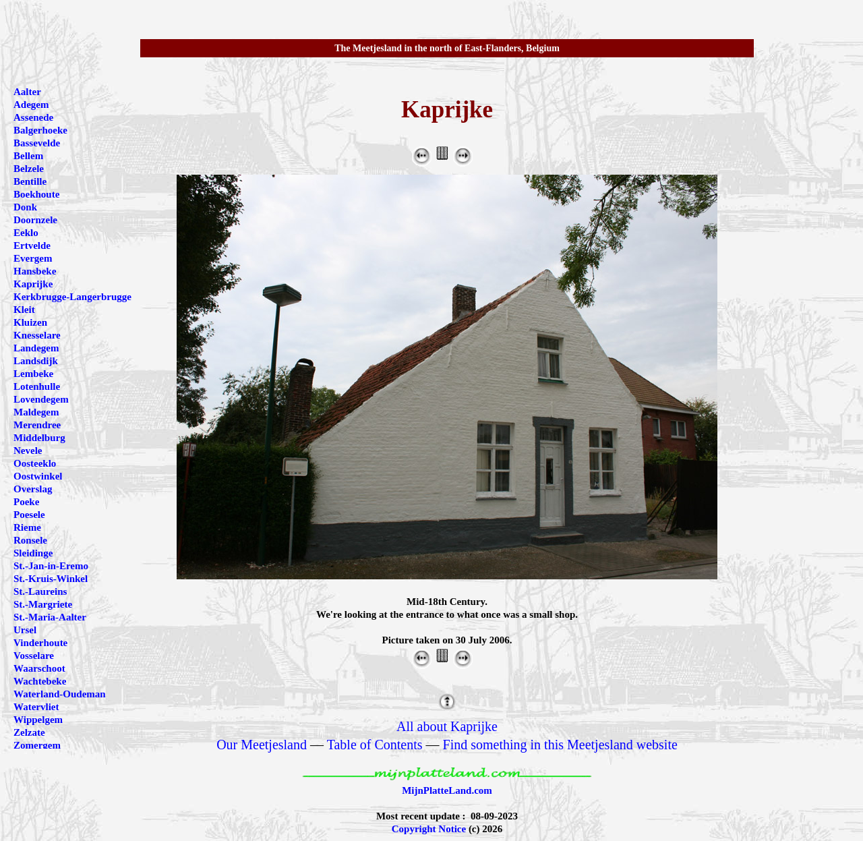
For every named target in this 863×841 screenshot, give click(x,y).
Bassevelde (36, 143)
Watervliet (36, 706)
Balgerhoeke (40, 130)
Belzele (28, 168)
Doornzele (35, 219)
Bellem (28, 155)
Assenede (33, 117)
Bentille (30, 181)
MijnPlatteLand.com (447, 790)
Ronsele (30, 540)
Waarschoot (39, 668)
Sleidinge (33, 553)
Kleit (24, 309)
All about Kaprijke (447, 726)
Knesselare (37, 335)
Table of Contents (375, 744)
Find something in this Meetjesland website (560, 744)
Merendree (37, 424)
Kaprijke (33, 284)
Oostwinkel (38, 476)
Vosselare (33, 655)
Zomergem (37, 745)
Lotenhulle (36, 386)
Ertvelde (32, 245)
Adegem (31, 104)
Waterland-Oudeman (59, 694)
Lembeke (33, 373)
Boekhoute (36, 194)
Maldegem (36, 412)
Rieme (27, 527)
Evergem (32, 258)
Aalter (27, 91)
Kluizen (30, 322)
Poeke (26, 501)
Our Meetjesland (261, 744)
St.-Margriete (42, 604)
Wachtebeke (39, 681)
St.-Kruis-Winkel (50, 578)
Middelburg (39, 437)
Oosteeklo (34, 463)
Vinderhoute (40, 642)
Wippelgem (38, 719)
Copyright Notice (429, 828)
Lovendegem (41, 399)
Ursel (24, 630)
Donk (25, 207)
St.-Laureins (40, 591)
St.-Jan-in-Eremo (50, 565)
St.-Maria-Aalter (49, 617)
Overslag (33, 489)
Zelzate (29, 732)
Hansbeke (34, 271)
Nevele (27, 450)
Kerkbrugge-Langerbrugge (72, 296)
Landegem (36, 348)
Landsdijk (35, 360)
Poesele (29, 514)
